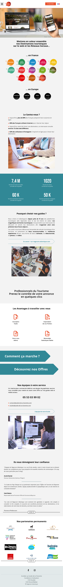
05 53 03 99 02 (31, 397)
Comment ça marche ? (22, 356)
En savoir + (36, 241)
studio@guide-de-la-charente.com (20, 405)
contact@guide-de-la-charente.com (21, 403)
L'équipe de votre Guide (42, 412)
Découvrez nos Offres (31, 369)
